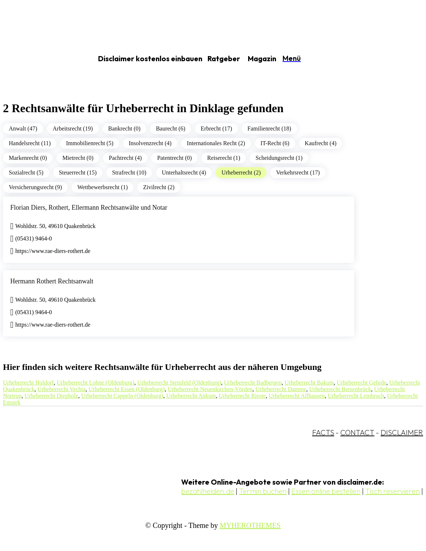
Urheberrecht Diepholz (51, 396)
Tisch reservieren (392, 491)
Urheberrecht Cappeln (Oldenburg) (122, 396)
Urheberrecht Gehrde (361, 382)
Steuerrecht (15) (78, 172)
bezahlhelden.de (207, 491)
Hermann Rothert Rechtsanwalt (51, 281)
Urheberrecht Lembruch (356, 396)
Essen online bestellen (325, 491)
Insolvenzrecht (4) (150, 143)
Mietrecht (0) (77, 158)
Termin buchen (263, 491)
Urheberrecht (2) (241, 172)
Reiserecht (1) (223, 158)
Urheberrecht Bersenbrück (340, 389)
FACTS (323, 432)
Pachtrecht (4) (125, 158)
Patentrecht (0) (174, 158)
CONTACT (357, 432)
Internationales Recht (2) (216, 143)
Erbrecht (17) (216, 128)
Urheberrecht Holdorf (28, 382)
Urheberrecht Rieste (242, 396)
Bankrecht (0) (124, 128)
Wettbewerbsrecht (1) (102, 187)
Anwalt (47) (23, 128)
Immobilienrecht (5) (89, 143)
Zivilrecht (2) (159, 187)
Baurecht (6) (170, 128)
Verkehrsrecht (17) (298, 172)
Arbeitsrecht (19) (73, 128)
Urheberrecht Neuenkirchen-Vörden (210, 389)
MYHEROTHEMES (250, 525)
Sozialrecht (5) (26, 172)
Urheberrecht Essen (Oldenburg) (127, 389)
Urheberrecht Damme (280, 389)
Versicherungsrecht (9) (35, 187)
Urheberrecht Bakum (309, 382)
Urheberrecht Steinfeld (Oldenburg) (179, 382)
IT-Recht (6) (275, 143)
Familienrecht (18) (269, 128)
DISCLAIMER (402, 432)
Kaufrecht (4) (321, 143)
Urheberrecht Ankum (191, 396)
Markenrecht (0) (28, 158)
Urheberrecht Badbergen (252, 382)
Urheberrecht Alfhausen (297, 396)
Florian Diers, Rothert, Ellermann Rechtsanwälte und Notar (88, 207)
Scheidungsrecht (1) (278, 158)
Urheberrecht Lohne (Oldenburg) (95, 382)
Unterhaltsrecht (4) (184, 172)
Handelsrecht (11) (30, 143)
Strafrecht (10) (129, 172)
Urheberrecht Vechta (61, 389)
